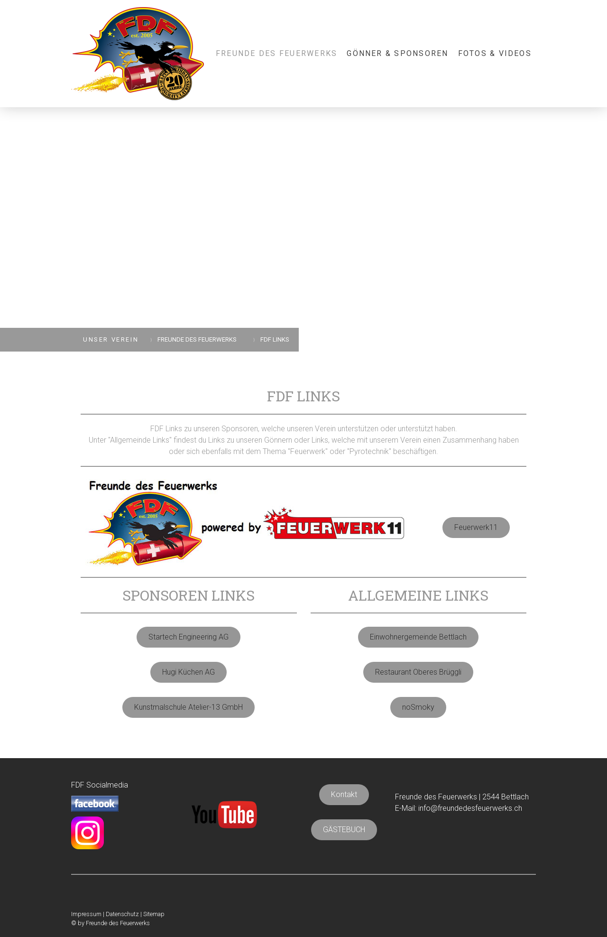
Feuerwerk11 (476, 527)
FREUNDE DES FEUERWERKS (276, 53)
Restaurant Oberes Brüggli (418, 672)
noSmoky (418, 707)
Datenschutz (122, 914)
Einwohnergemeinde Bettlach (418, 636)
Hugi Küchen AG (188, 672)
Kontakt (344, 794)
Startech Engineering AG (188, 636)
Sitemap (154, 914)
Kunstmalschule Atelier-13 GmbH (188, 707)
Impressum (86, 914)
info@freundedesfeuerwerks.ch (470, 808)
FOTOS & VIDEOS (495, 53)
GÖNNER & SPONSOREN (397, 53)
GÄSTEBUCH (344, 829)
